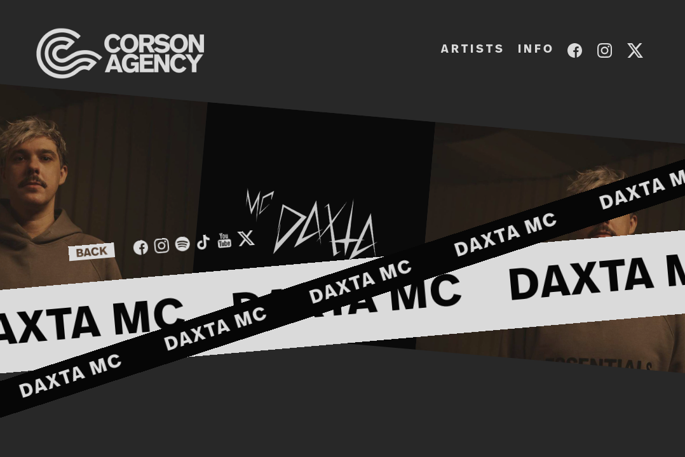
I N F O (535, 49)
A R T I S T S (472, 49)
